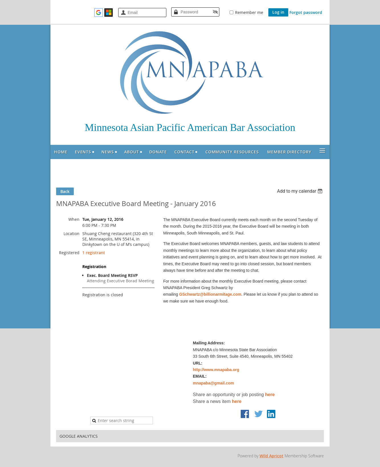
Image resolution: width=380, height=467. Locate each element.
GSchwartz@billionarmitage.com (210, 294)
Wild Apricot (271, 455)
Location (71, 233)
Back (65, 191)
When (73, 219)
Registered (69, 252)
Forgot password (305, 12)
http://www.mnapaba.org (216, 369)
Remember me (249, 12)
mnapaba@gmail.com (213, 383)
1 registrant (93, 252)
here (270, 394)
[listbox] (300, 191)
